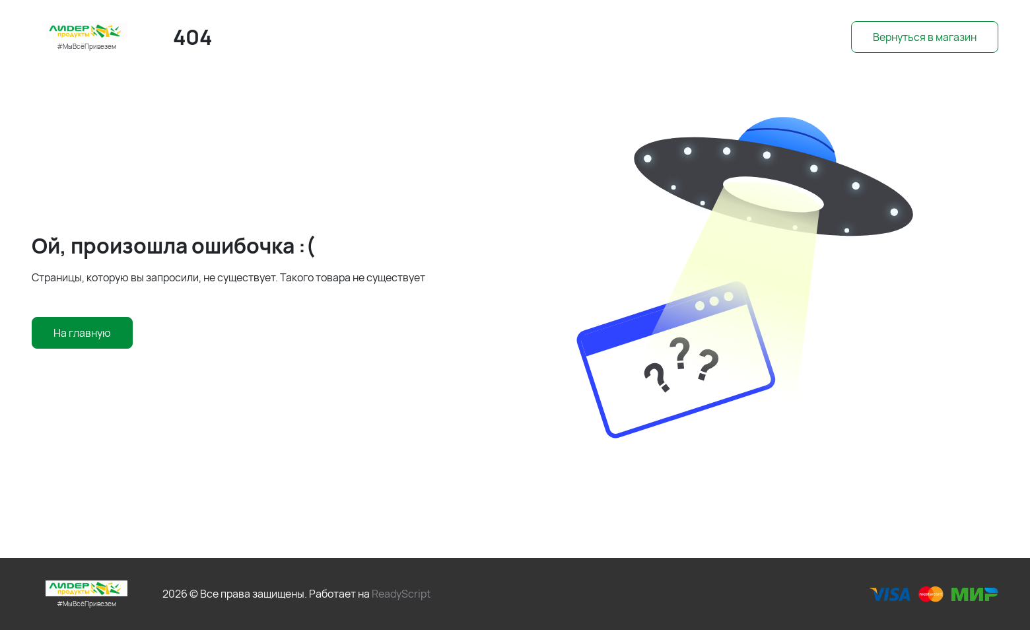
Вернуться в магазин (925, 37)
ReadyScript (401, 593)
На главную (82, 333)
